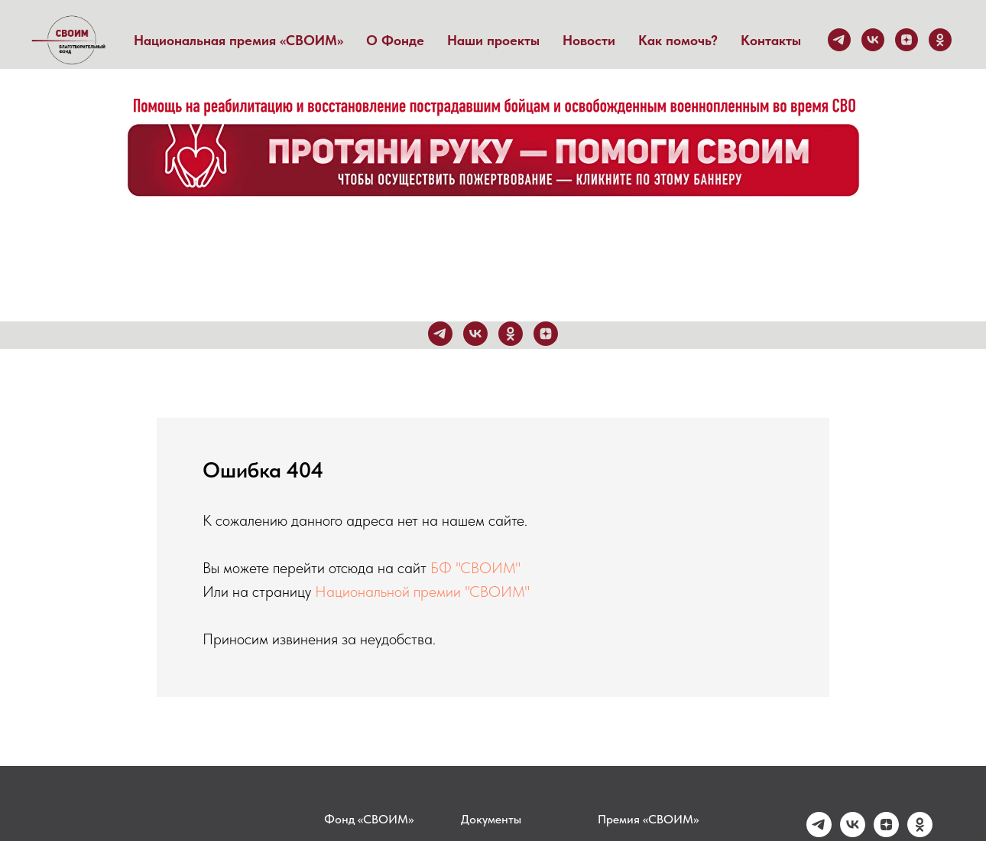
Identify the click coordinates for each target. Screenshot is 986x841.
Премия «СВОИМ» (648, 819)
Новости (589, 40)
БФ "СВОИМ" (475, 568)
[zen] (906, 39)
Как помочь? (678, 40)
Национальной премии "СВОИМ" (422, 591)
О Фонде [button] (395, 40)
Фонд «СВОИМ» (369, 819)
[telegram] (839, 39)
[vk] (872, 39)
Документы (491, 819)
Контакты (771, 40)
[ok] (940, 39)
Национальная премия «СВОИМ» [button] (238, 40)
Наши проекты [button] (493, 40)
